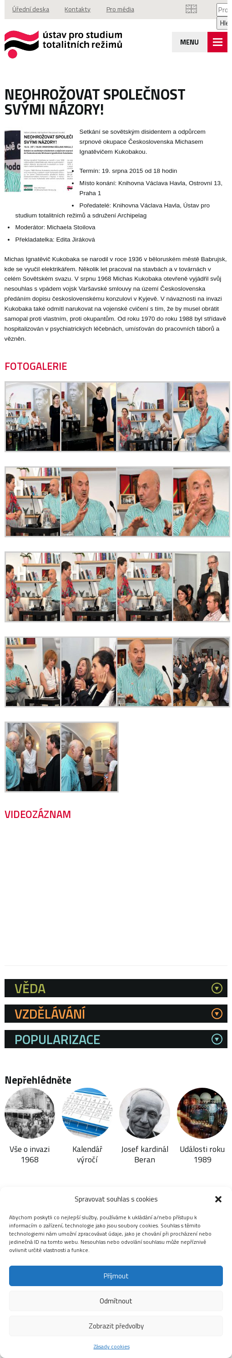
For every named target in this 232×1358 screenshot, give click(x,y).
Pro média (121, 10)
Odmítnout (116, 1301)
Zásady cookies (112, 1346)
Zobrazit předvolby (116, 1326)
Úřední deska (31, 10)
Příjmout (116, 1276)
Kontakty (78, 10)
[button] (218, 1199)
